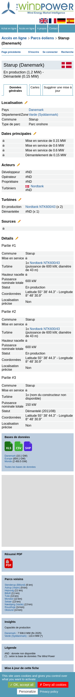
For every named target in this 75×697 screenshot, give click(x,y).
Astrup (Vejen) (12, 587)
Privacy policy (49, 691)
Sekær (8, 601)
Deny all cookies (53, 684)
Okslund (9, 610)
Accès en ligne (27, 28)
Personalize (27, 691)
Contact (53, 28)
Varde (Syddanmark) (43, 114)
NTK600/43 (47, 206)
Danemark (36, 110)
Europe (8, 458)
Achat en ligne (9, 28)
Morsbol (9, 598)
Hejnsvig (9, 590)
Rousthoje (10, 607)
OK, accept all (21, 684)
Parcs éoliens (42, 38)
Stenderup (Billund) (15, 584)
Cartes (34, 87)
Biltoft (8, 593)
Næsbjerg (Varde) (14, 604)
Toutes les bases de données (20, 467)
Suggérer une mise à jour (58, 89)
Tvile (7, 596)
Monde (8, 461)
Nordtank (37, 186)
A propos (42, 28)
